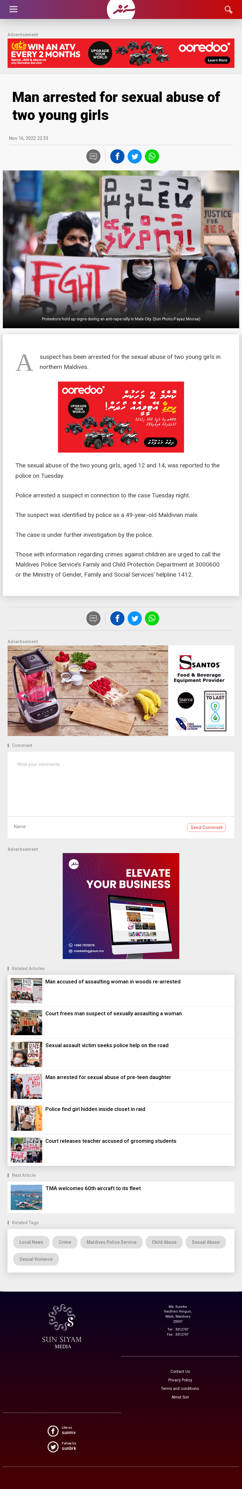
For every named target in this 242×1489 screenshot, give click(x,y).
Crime (65, 1242)
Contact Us (180, 1371)
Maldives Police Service (111, 1242)
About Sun (180, 1397)
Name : (21, 826)
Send (206, 827)
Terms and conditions (180, 1388)
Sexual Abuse (206, 1242)
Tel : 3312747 (177, 1329)
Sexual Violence (36, 1259)
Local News (31, 1242)
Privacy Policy (180, 1380)
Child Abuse (164, 1242)
